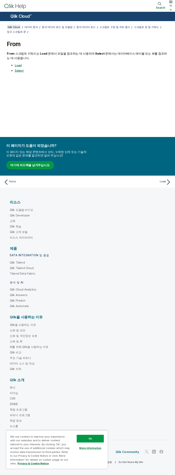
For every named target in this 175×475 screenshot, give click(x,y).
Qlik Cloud (21, 16)
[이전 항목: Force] (44, 182)
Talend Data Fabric (22, 273)
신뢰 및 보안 (17, 330)
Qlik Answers (19, 295)
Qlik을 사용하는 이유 (23, 324)
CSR (12, 398)
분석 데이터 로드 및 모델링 (57, 27)
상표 (109, 462)
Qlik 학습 (15, 226)
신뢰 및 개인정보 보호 (23, 335)
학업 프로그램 (18, 409)
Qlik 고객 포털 (19, 232)
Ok (90, 438)
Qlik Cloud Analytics (23, 289)
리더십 (14, 393)
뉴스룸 (14, 426)
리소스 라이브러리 (21, 237)
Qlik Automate (19, 306)
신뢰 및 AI (16, 341)
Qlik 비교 (15, 352)
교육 (12, 221)
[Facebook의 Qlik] (161, 452)
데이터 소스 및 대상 (22, 363)
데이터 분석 (31, 27)
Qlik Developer (20, 215)
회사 (12, 387)
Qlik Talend (17, 262)
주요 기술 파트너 (20, 358)
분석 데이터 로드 (86, 27)
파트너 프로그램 (20, 415)
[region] (57, 449)
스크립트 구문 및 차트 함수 (114, 27)
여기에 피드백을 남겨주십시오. (30, 165)
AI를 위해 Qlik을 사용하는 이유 (29, 346)
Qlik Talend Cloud (22, 268)
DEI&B (14, 404)
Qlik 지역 (15, 369)
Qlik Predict (17, 300)
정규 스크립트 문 (16, 31)
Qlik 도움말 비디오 (21, 209)
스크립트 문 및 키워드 (146, 27)
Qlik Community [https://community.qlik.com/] (127, 452)
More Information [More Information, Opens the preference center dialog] (90, 448)
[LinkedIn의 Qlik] (154, 452)
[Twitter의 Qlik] (147, 452)
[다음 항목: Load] (130, 182)
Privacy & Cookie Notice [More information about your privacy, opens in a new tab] (33, 463)
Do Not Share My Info (131, 462)
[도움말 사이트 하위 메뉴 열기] (5, 17)
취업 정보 (16, 420)
